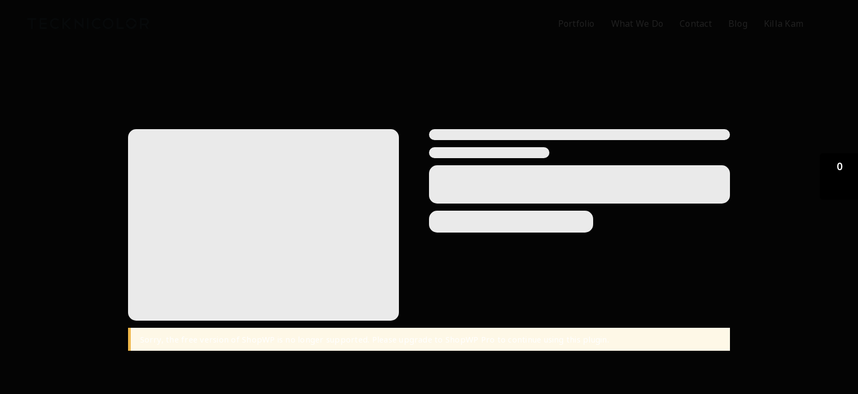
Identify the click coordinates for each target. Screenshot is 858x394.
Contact (696, 24)
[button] (839, 176)
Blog (737, 24)
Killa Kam (783, 24)
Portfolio (576, 24)
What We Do (637, 24)
